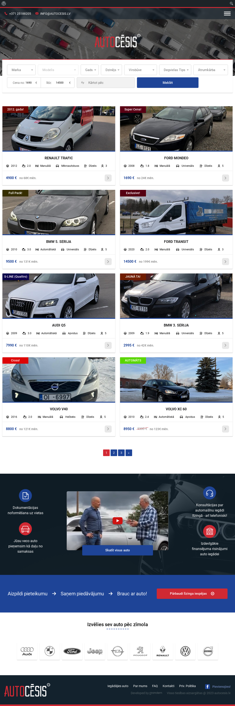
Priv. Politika (187, 686)
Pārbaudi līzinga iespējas (192, 594)
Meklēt (168, 83)
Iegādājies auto (117, 686)
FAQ (155, 686)
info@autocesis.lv (55, 13)
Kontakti (168, 686)
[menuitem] (4, 3)
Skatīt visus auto (117, 550)
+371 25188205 (20, 13)
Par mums (140, 686)
